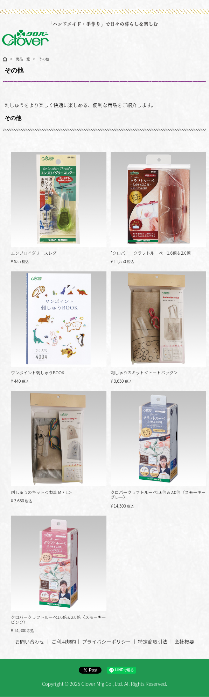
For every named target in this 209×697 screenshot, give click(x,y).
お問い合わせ (29, 641)
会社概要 (184, 641)
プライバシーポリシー (106, 641)
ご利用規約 (63, 641)
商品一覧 (23, 58)
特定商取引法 (152, 641)
